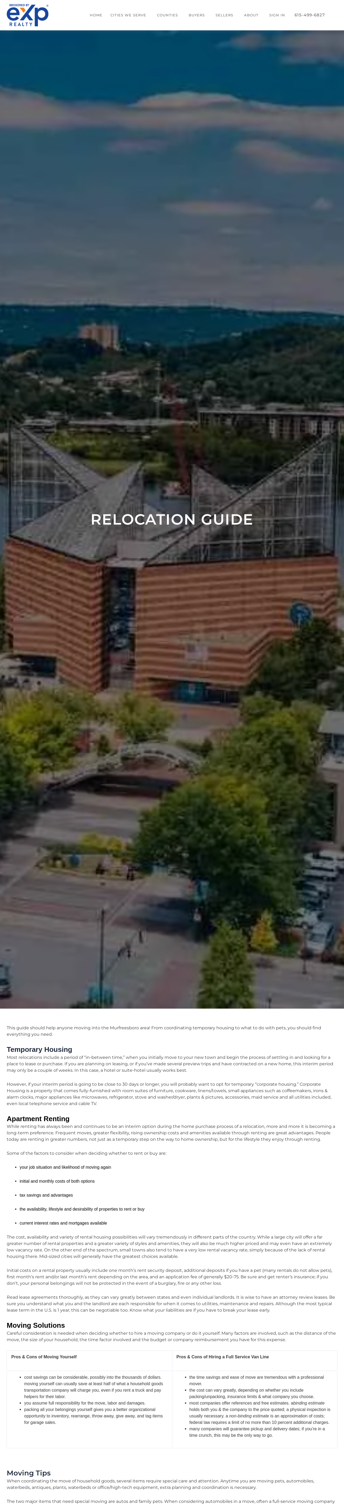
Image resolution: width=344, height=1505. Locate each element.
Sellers (224, 15)
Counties (167, 15)
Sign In (277, 15)
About (251, 15)
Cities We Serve (128, 15)
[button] (129, 15)
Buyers (197, 15)
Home (96, 15)
